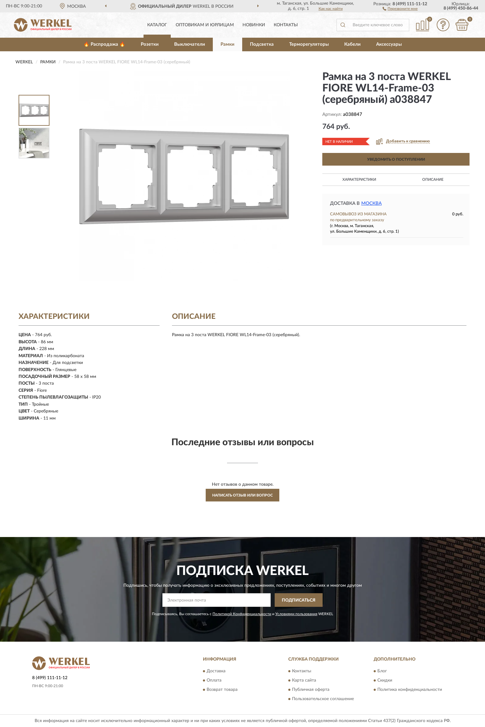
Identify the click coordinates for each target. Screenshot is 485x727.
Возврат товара (222, 689)
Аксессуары (389, 44)
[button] (400, 8)
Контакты (286, 25)
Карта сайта (304, 680)
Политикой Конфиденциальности (241, 614)
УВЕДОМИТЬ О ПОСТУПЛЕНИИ (396, 159)
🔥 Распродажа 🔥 (104, 44)
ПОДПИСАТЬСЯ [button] (298, 600)
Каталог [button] (157, 25)
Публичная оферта (310, 689)
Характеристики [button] (359, 179)
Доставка (216, 671)
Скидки (384, 680)
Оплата (214, 680)
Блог (382, 671)
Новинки (253, 25)
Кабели (352, 44)
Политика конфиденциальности (409, 689)
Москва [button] (371, 203)
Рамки (227, 44)
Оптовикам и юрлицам (205, 25)
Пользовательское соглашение (323, 699)
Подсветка (262, 44)
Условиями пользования (296, 614)
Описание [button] (433, 179)
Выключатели (189, 44)
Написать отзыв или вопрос (242, 495)
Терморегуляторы (309, 44)
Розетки (150, 44)
